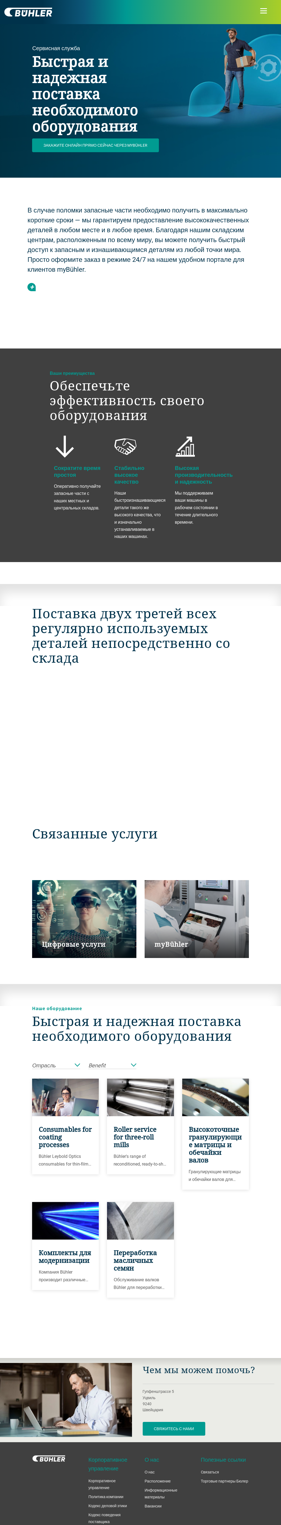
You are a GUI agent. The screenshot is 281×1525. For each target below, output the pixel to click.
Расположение (158, 1481)
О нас (149, 1472)
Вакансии (153, 1506)
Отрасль (56, 1065)
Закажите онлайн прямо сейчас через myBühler (95, 145)
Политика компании (105, 1496)
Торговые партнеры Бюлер (224, 1481)
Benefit (112, 1065)
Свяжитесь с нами (174, 1428)
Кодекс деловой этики (107, 1505)
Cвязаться (210, 1472)
